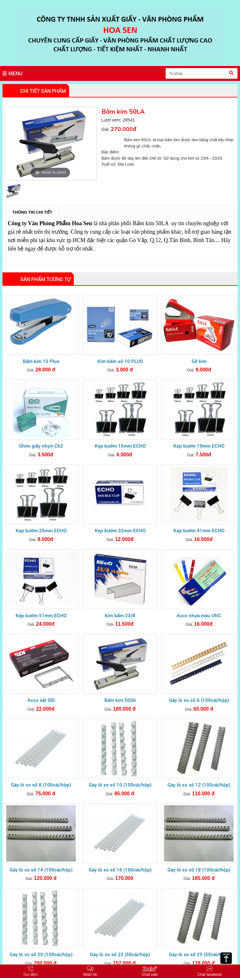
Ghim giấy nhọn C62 (41, 446)
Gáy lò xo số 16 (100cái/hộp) (120, 869)
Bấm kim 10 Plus (41, 361)
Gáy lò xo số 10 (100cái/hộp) (120, 785)
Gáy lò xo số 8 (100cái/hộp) (41, 785)
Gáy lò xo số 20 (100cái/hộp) (41, 954)
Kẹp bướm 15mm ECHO (120, 446)
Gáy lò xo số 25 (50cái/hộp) (199, 954)
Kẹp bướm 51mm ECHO (41, 615)
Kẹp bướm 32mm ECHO (120, 530)
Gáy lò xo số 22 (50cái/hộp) (120, 954)
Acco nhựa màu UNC (199, 615)
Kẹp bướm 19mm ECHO (198, 446)
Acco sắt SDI (41, 700)
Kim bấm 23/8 (120, 615)
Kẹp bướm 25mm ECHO (41, 530)
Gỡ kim (199, 361)
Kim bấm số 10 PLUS (120, 361)
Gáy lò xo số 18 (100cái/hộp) (199, 869)
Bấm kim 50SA (120, 700)
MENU (12, 73)
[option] (50, 143)
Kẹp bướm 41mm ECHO (198, 530)
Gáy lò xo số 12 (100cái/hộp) (199, 785)
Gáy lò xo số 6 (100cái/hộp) (199, 700)
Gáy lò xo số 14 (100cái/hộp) (41, 869)
